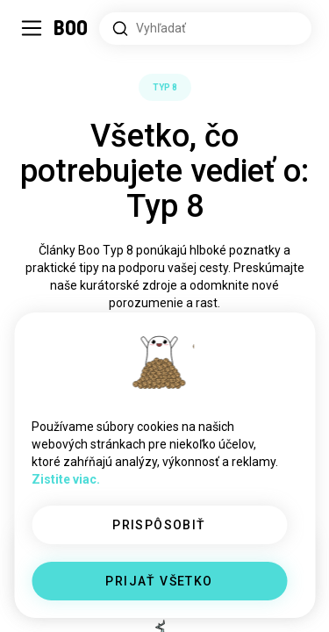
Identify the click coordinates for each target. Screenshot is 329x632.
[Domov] (71, 28)
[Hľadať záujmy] (205, 28)
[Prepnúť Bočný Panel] (31, 28)
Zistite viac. (66, 479)
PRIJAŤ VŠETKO (158, 581)
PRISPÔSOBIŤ (158, 525)
